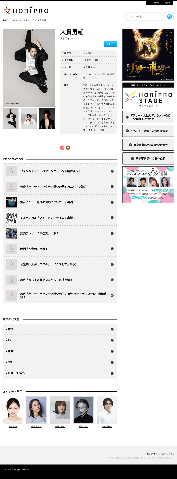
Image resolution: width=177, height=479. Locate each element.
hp (62, 148)
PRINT (110, 44)
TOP (5, 20)
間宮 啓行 (83, 426)
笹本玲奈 (13, 426)
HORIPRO (26, 10)
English (167, 3)
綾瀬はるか (60, 426)
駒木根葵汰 (107, 426)
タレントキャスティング (22, 20)
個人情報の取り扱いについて (160, 453)
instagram (68, 148)
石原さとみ (36, 426)
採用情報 (155, 3)
